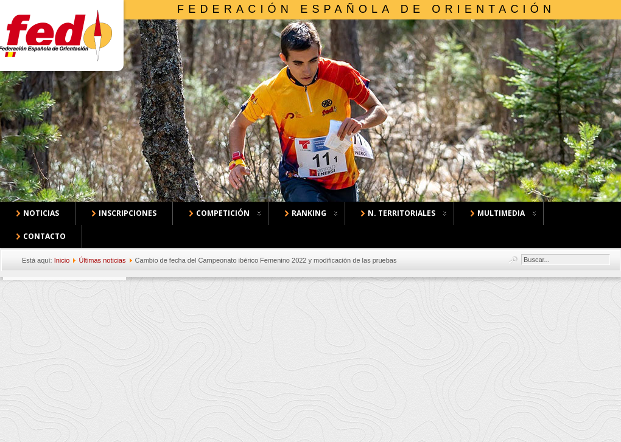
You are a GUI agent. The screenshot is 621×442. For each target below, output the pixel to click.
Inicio (62, 260)
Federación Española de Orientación (366, 9)
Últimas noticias (102, 260)
